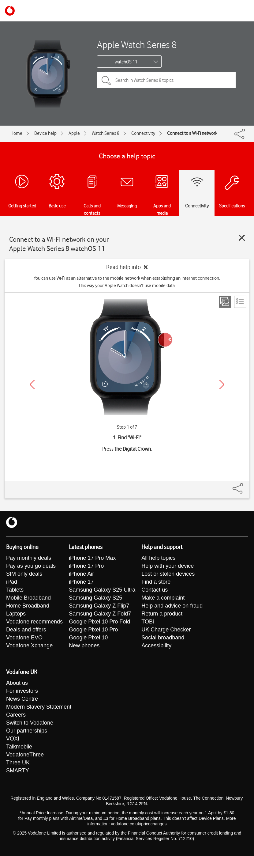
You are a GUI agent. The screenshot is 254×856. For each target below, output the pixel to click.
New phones (84, 645)
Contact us (154, 590)
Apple (74, 133)
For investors (22, 691)
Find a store (155, 582)
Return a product (161, 614)
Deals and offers (26, 630)
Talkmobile (19, 747)
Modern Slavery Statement (38, 707)
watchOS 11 (126, 62)
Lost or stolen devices (168, 574)
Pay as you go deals (31, 566)
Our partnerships (26, 731)
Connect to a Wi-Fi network (192, 133)
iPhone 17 (81, 582)
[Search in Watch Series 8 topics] (166, 80)
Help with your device (167, 566)
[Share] (245, 485)
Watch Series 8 (105, 133)
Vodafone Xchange (29, 645)
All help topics (158, 558)
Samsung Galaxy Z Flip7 (99, 606)
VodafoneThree (25, 755)
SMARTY (17, 770)
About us (17, 683)
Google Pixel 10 (88, 637)
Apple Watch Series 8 (137, 44)
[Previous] (32, 384)
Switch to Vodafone (29, 723)
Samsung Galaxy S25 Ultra (102, 590)
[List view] (240, 302)
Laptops (16, 614)
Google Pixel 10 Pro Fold (99, 622)
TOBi (147, 622)
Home (16, 133)
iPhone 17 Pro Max (92, 558)
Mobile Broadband (28, 598)
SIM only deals (24, 574)
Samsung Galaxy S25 (95, 598)
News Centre (22, 699)
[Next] (221, 384)
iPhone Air (81, 574)
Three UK (18, 762)
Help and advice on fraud (172, 606)
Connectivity (143, 133)
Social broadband (162, 637)
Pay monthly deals (28, 558)
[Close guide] (242, 238)
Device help (45, 133)
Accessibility (156, 645)
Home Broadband (27, 606)
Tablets (15, 590)
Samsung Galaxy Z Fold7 (100, 614)
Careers (16, 715)
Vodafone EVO (24, 637)
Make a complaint (163, 598)
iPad (11, 582)
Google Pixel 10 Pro (93, 630)
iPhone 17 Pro (86, 566)
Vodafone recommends (34, 622)
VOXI (12, 739)
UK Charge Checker (166, 630)
